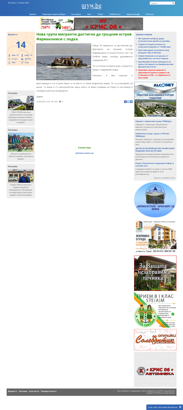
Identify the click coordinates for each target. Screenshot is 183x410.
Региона (150, 14)
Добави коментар (84, 153)
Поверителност (49, 391)
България (76, 14)
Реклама (23, 391)
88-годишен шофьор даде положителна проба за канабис (154, 39)
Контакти (34, 391)
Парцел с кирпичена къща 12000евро (153, 121)
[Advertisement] (19, 77)
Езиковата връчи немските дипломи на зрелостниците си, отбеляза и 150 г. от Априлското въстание (154, 74)
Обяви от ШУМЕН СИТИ (164, 178)
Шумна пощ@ (133, 14)
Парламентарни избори (53, 14)
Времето (12, 391)
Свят (89, 14)
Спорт (100, 14)
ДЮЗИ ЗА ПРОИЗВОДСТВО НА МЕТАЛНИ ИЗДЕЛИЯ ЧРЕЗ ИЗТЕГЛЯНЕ (154, 149)
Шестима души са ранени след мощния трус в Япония (153, 51)
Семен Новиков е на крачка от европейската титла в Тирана (153, 57)
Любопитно (114, 14)
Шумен (32, 14)
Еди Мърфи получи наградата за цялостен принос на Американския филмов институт (155, 64)
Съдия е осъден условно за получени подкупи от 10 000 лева (154, 45)
